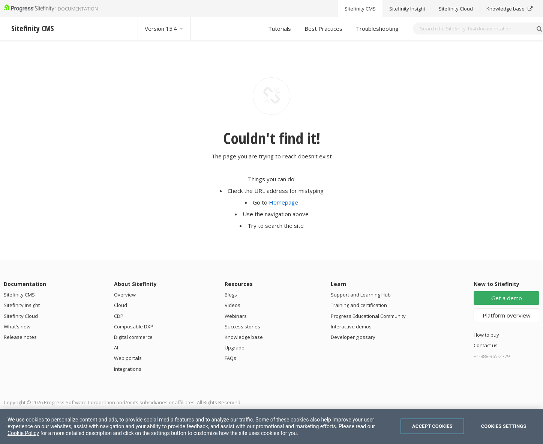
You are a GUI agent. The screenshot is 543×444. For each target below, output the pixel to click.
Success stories (242, 326)
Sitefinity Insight (22, 305)
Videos (232, 305)
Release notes (20, 337)
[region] (271, 426)
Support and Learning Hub (361, 294)
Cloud (120, 305)
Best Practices (323, 28)
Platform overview (507, 315)
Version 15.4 (164, 28)
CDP (118, 316)
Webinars (236, 316)
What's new (17, 326)
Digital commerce (133, 337)
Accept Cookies (432, 426)
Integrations (127, 369)
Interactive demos (351, 326)
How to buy (486, 334)
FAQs (230, 358)
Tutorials (279, 28)
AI (116, 347)
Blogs (231, 294)
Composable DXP (133, 326)
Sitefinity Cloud (21, 316)
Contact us (486, 345)
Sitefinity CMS (19, 294)
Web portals (128, 358)
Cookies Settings (503, 426)
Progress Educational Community (368, 316)
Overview (125, 294)
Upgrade (234, 347)
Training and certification (359, 305)
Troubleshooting (377, 28)
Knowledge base (244, 337)
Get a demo (506, 298)
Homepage (283, 202)
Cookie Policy (23, 433)
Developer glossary (353, 337)
